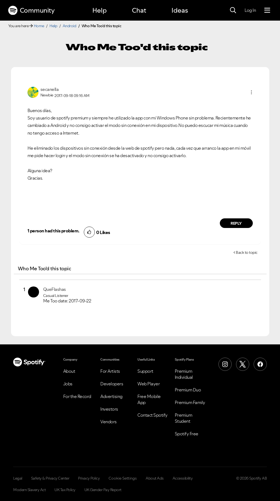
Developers (111, 384)
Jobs (68, 384)
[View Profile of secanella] (49, 89)
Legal (17, 478)
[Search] (233, 10)
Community (31, 10)
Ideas (179, 10)
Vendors (108, 422)
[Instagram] (225, 364)
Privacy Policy (89, 478)
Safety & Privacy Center (50, 478)
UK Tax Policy (65, 489)
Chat (139, 10)
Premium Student (183, 418)
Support (145, 371)
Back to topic (246, 252)
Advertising (111, 396)
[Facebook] (260, 364)
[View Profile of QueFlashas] (54, 289)
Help (99, 10)
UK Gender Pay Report (102, 489)
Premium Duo (188, 390)
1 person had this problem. (53, 231)
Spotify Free (186, 434)
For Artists (110, 371)
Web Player (148, 384)
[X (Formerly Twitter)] (242, 364)
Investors (109, 409)
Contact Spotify (152, 415)
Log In (250, 10)
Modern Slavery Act (29, 489)
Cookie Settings (123, 478)
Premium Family (190, 402)
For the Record (77, 396)
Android (69, 26)
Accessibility (183, 478)
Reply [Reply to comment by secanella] (236, 223)
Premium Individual (184, 374)
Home (39, 26)
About (69, 371)
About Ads (155, 478)
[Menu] (267, 10)
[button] (251, 92)
